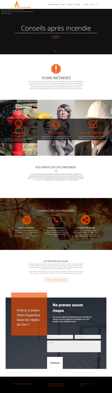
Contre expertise (93, 133)
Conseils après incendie (56, 27)
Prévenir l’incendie (53, 4)
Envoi (97, 355)
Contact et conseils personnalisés (56, 385)
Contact (92, 4)
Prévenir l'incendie (18, 134)
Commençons (55, 363)
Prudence (70, 4)
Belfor (30, 273)
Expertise (77, 4)
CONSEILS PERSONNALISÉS (56, 280)
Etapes (63, 4)
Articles (86, 4)
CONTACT (56, 37)
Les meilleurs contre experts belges (56, 384)
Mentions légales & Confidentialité (22, 384)
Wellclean (36, 273)
